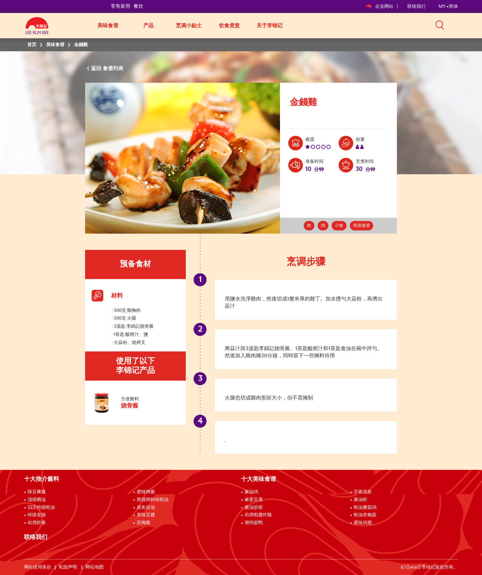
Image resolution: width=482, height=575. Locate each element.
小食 (339, 226)
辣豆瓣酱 (37, 492)
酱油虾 (360, 499)
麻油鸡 (251, 492)
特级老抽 (37, 515)
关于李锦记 (270, 25)
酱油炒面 (254, 507)
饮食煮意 (229, 25)
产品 (148, 25)
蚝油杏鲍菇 (365, 515)
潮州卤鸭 (254, 522)
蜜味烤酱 (146, 492)
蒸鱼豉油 (146, 507)
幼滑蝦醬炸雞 (258, 515)
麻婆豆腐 (254, 499)
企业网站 (379, 6)
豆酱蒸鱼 (363, 492)
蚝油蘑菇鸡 (365, 507)
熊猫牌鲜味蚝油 (153, 499)
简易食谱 (361, 226)
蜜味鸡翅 (363, 522)
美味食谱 (107, 25)
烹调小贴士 (189, 25)
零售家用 (120, 6)
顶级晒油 (37, 499)
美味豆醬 (146, 515)
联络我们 (416, 6)
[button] (460, 25)
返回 (97, 68)
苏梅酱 (143, 522)
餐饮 (138, 6)
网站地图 (95, 567)
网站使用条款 (37, 567)
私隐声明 (68, 567)
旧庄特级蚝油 (41, 507)
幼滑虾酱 (37, 522)
